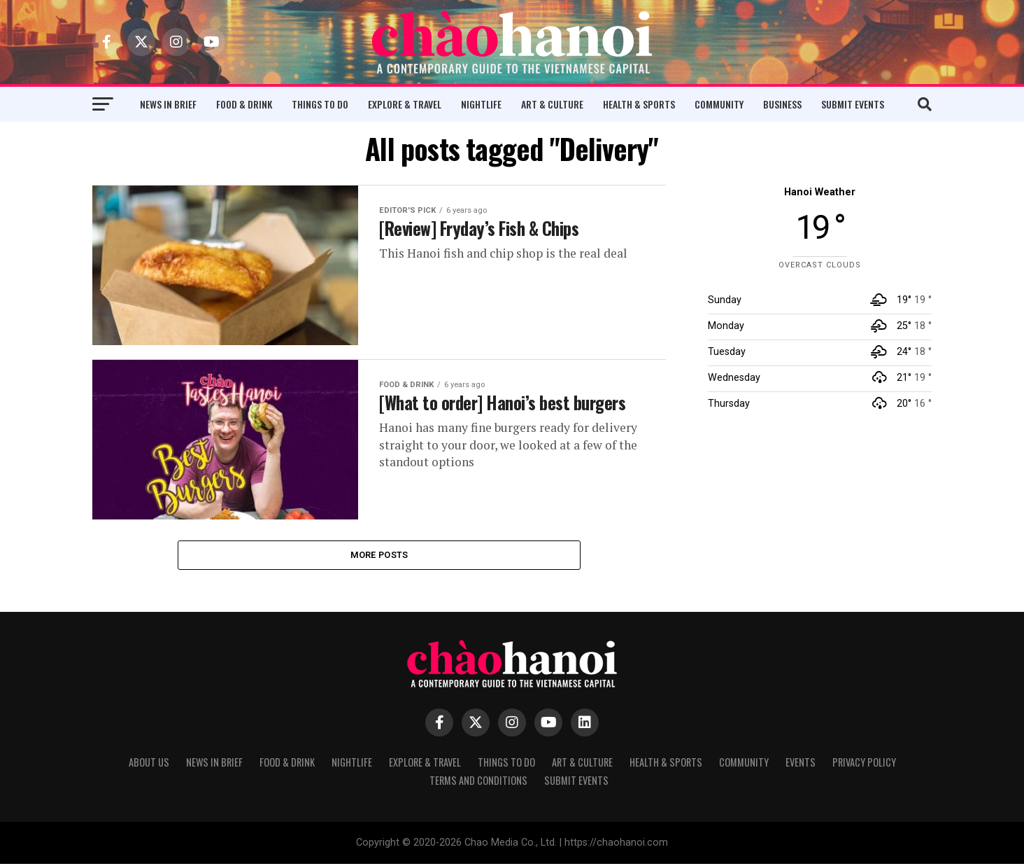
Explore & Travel (404, 104)
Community (719, 104)
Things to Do (320, 104)
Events (800, 764)
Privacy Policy (864, 764)
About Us (149, 764)
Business (782, 104)
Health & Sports (639, 104)
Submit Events (852, 104)
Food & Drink (244, 104)
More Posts (379, 555)
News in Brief (168, 104)
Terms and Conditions (478, 782)
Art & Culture (552, 104)
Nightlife (481, 104)
